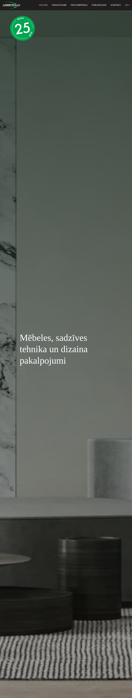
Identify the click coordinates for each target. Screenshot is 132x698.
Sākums (43, 5)
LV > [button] (127, 5)
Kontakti (116, 5)
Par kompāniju (79, 5)
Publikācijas (99, 5)
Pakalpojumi (59, 5)
